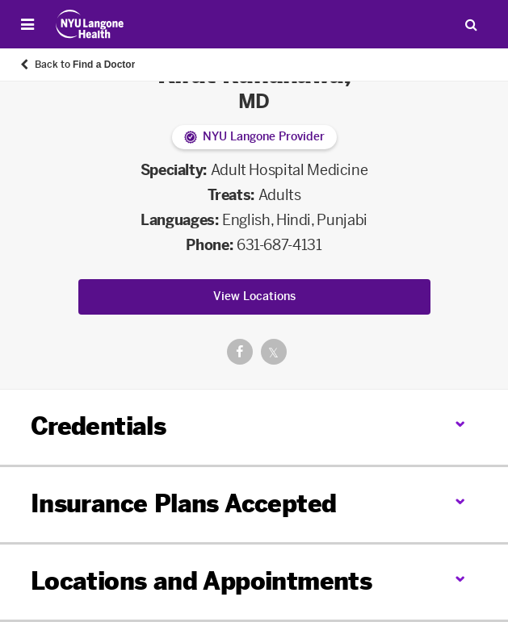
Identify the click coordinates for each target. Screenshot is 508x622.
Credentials (98, 426)
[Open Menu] (27, 24)
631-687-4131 (279, 245)
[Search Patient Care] (471, 24)
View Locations (254, 296)
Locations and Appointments (201, 581)
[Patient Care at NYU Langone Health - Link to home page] (90, 24)
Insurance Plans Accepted (184, 504)
